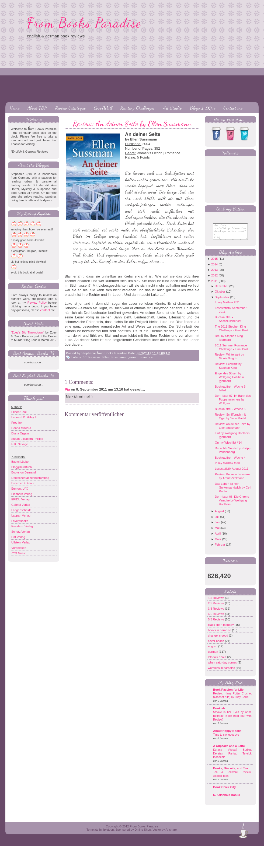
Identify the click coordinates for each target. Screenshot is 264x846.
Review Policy (37, 302)
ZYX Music (18, 553)
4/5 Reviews (216, 618)
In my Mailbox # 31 (227, 306)
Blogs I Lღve (202, 108)
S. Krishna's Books (226, 799)
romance (146, 357)
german (133, 357)
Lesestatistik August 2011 (231, 472)
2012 (214, 279)
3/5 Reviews (216, 612)
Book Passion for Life (228, 693)
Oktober (220, 295)
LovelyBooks (19, 520)
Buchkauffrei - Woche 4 (230, 461)
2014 (214, 268)
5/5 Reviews (91, 357)
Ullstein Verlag (20, 542)
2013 (214, 273)
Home (14, 108)
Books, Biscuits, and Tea (230, 772)
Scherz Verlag (20, 531)
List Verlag (18, 537)
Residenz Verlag (22, 526)
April (218, 537)
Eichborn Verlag (21, 494)
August (219, 515)
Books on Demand (23, 472)
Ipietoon (108, 833)
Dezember (221, 290)
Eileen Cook (19, 411)
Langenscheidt (21, 510)
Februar (220, 548)
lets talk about (217, 661)
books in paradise (220, 634)
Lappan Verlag (20, 515)
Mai (217, 531)
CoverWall (103, 108)
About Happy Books (227, 734)
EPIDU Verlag (20, 499)
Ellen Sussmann (114, 357)
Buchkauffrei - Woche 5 (230, 413)
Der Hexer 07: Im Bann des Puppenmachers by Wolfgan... (233, 403)
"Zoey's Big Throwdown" (27, 332)
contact (45, 310)
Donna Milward (21, 428)
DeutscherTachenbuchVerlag (30, 477)
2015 (214, 262)
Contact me (232, 108)
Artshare (171, 833)
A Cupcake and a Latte (229, 750)
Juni (217, 526)
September (222, 301)
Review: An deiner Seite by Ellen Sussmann (132, 123)
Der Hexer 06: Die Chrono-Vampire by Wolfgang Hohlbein (232, 504)
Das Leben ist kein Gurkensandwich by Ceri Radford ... (233, 491)
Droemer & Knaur (22, 483)
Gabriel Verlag (20, 504)
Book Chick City (224, 791)
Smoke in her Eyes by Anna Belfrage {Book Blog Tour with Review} (232, 720)
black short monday (221, 628)
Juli (217, 520)
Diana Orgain (20, 433)
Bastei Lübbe (20, 461)
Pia (67, 389)
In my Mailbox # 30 (227, 467)
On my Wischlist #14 (228, 446)
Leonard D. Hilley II (24, 417)
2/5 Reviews (216, 607)
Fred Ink (16, 422)
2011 (214, 285)
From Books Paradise (84, 23)
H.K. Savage (19, 444)
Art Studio (172, 108)
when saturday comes (223, 666)
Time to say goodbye (226, 738)
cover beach (216, 645)
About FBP (37, 108)
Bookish (219, 712)
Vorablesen (18, 547)
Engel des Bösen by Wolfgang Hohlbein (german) (229, 381)
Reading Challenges (137, 108)
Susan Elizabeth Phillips (27, 438)
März (218, 543)
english (213, 650)
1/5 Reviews (216, 601)
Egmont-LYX (19, 488)
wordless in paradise (222, 671)
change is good (218, 639)
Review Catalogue (70, 108)
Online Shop (142, 833)
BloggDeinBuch (21, 467)
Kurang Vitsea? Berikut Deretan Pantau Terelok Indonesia (232, 757)
